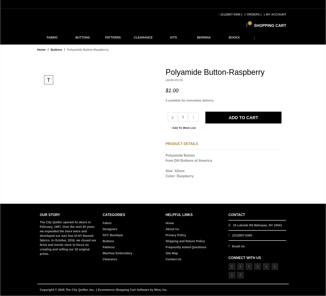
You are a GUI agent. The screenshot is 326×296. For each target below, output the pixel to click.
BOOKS (233, 39)
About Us (172, 229)
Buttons (56, 50)
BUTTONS (82, 39)
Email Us (238, 246)
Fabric (107, 223)
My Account (274, 14)
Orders (252, 14)
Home (41, 50)
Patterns (109, 247)
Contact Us (173, 259)
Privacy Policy (176, 235)
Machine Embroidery (117, 253)
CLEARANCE (143, 39)
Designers (110, 229)
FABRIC (52, 39)
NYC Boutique (113, 235)
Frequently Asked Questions (186, 247)
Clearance (110, 259)
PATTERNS (113, 39)
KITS (173, 39)
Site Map (172, 253)
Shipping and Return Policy (185, 241)
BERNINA (203, 39)
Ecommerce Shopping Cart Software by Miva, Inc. (133, 290)
